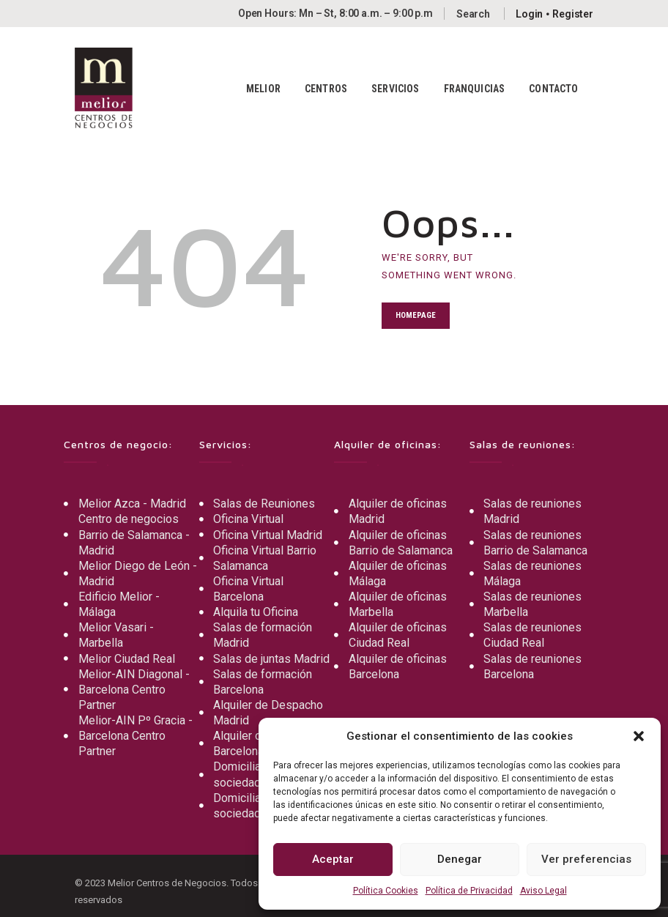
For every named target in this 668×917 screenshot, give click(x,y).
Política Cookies (385, 891)
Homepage (416, 315)
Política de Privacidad (469, 891)
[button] (638, 736)
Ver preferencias (586, 859)
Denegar (459, 859)
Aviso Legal (543, 891)
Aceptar (333, 859)
